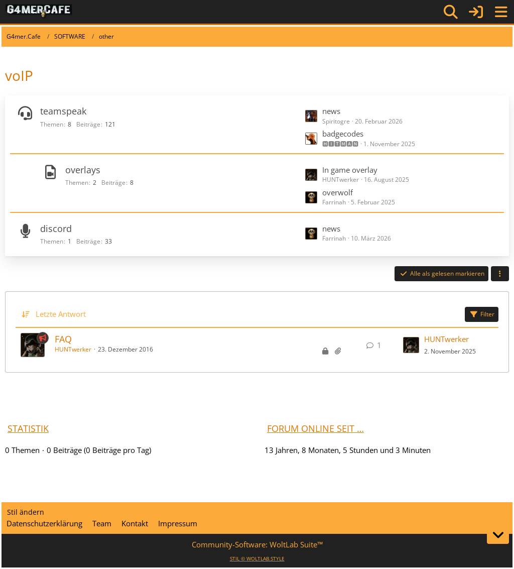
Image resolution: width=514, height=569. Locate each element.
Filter (481, 314)
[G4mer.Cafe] (39, 12)
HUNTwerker (73, 349)
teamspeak (63, 111)
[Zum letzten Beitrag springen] (411, 345)
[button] (500, 273)
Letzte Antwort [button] (61, 314)
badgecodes (342, 134)
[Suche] (451, 12)
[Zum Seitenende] (498, 535)
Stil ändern (25, 512)
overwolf (337, 192)
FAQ (63, 339)
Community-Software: (257, 544)
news (331, 111)
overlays (82, 170)
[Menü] (501, 12)
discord (56, 228)
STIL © (257, 558)
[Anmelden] (476, 12)
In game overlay (349, 170)
